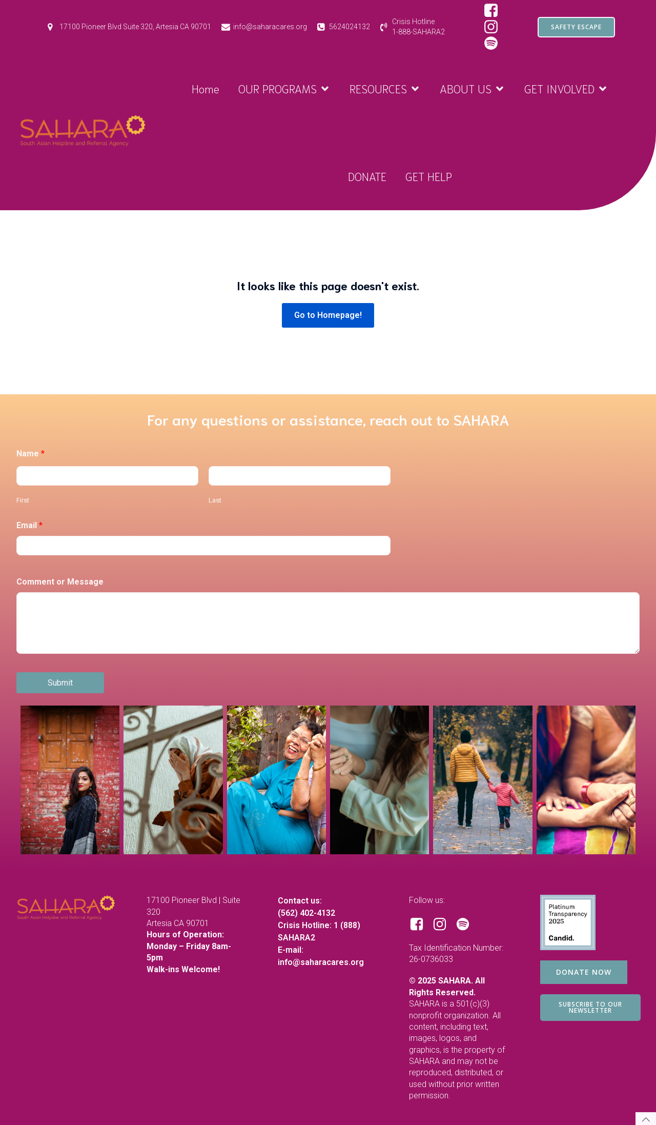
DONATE (367, 176)
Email (29, 525)
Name (30, 453)
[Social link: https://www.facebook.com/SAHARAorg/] (495, 11)
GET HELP (428, 176)
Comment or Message (60, 582)
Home (205, 88)
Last (215, 500)
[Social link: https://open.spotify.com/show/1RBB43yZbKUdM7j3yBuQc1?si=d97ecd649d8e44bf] (466, 924)
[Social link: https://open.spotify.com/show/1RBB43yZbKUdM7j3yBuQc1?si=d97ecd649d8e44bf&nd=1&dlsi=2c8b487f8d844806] (495, 43)
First (22, 500)
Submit (60, 683)
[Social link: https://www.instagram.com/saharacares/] (495, 27)
